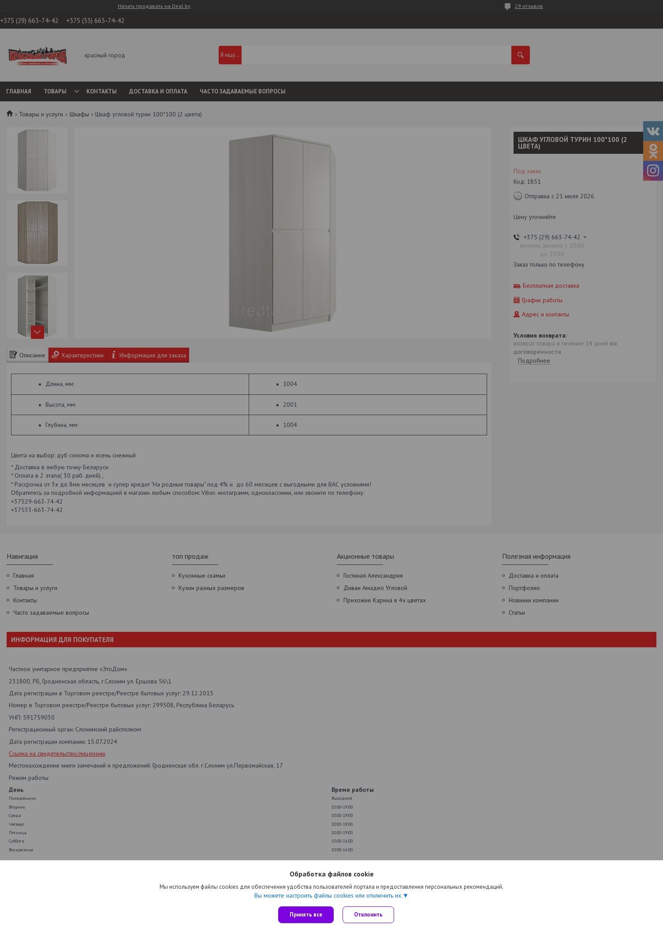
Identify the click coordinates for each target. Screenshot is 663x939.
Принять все (306, 914)
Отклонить (368, 914)
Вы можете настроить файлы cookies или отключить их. (328, 895)
